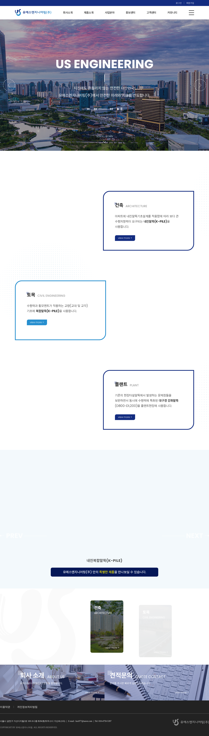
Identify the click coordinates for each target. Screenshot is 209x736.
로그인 (179, 3)
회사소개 (68, 13)
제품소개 (88, 13)
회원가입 (190, 3)
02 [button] (95, 109)
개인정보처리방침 (27, 707)
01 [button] (88, 109)
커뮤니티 (172, 13)
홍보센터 (130, 13)
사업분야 (109, 13)
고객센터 (151, 13)
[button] (9, 85)
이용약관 (5, 707)
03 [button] (111, 109)
